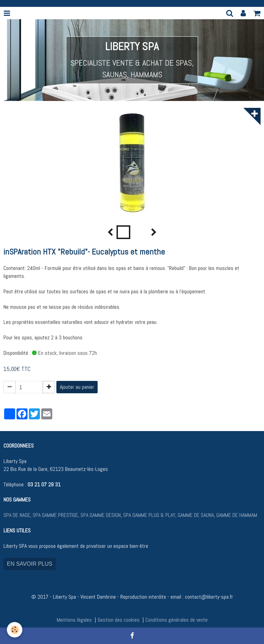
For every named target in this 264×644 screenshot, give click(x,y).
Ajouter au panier (77, 387)
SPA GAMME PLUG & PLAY (149, 515)
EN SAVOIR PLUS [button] (29, 564)
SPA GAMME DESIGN (100, 515)
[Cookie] (14, 629)
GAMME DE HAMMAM (236, 515)
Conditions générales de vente (176, 619)
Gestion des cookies (119, 619)
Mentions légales (74, 619)
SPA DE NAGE (16, 515)
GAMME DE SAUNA (195, 515)
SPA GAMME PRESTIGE (55, 515)
